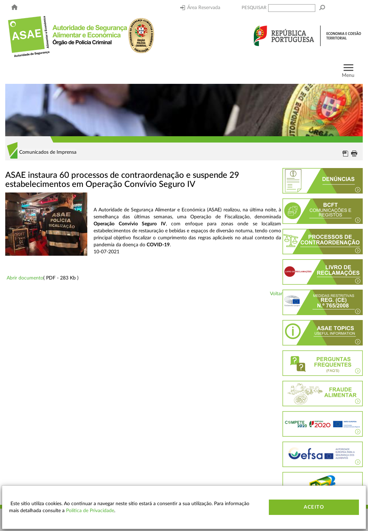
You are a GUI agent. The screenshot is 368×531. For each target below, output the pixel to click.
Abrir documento (25, 278)
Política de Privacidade (90, 510)
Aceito (314, 507)
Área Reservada (200, 7)
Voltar (276, 293)
